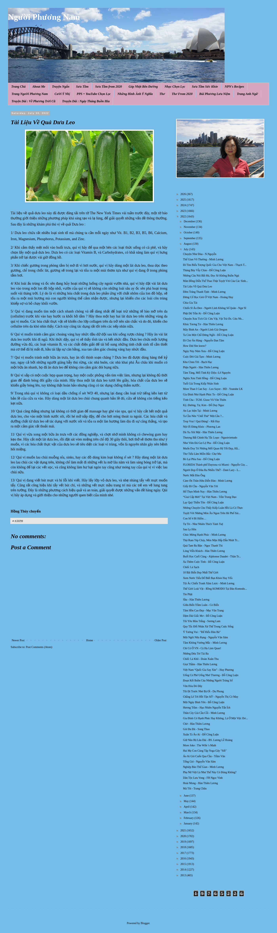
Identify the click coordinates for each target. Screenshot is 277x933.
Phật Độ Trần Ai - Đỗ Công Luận (201, 313)
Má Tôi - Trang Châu (195, 788)
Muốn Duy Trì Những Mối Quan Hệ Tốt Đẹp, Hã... (211, 448)
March (188, 812)
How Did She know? (194, 345)
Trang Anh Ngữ (247, 94)
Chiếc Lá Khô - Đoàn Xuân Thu (201, 658)
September (190, 238)
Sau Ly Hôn (189, 529)
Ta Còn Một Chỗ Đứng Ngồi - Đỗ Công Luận (208, 334)
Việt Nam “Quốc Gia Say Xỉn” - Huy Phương (208, 669)
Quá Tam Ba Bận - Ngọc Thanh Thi (203, 545)
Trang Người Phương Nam (29, 94)
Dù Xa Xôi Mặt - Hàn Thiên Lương (202, 432)
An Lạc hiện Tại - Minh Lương (200, 410)
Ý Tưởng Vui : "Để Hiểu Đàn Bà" (202, 632)
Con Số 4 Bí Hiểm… (194, 518)
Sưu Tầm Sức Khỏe (205, 86)
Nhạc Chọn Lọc (175, 86)
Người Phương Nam (44, 17)
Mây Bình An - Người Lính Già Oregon (205, 329)
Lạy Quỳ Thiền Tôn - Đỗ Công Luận (203, 502)
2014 (183, 869)
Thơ (162, 94)
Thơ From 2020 (182, 94)
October (188, 232)
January (188, 823)
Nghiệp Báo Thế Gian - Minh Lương (203, 766)
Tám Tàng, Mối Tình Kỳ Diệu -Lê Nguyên (207, 372)
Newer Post (18, 640)
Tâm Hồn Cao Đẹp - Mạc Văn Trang (203, 610)
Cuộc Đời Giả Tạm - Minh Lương (201, 356)
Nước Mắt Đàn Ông (194, 475)
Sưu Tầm (82, 86)
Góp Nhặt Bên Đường (143, 86)
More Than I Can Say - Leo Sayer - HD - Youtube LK (213, 388)
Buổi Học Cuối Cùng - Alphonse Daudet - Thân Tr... (212, 556)
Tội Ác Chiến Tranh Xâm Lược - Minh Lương (208, 583)
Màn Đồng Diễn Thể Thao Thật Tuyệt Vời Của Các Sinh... (215, 280)
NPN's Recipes (234, 86)
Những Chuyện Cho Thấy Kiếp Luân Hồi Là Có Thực (213, 507)
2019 (183, 841)
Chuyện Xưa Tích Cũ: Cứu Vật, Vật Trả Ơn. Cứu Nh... (213, 318)
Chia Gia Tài (190, 302)
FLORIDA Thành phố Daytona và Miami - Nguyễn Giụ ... (215, 464)
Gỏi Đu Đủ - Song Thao (196, 729)
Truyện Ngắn (60, 86)
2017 (183, 853)
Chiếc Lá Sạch (191, 567)
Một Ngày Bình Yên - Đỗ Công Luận (203, 702)
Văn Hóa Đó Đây (192, 686)
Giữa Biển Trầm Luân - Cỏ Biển (201, 604)
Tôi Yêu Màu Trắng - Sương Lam (201, 621)
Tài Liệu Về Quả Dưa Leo (197, 286)
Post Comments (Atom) (39, 647)
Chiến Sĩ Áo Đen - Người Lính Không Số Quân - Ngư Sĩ (214, 308)
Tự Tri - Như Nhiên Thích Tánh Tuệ (203, 524)
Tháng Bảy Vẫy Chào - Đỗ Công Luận (204, 270)
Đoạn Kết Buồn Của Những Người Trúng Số (208, 680)
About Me (38, 86)
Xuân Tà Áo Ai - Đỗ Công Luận (201, 734)
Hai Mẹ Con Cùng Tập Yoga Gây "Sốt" (205, 750)
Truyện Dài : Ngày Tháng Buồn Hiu (86, 101)
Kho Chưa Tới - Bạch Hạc (197, 362)
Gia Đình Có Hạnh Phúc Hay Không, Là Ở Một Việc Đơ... (215, 718)
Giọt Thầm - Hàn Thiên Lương (200, 664)
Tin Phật (187, 594)
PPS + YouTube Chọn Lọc (94, 94)
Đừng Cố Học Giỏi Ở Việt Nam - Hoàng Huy (208, 297)
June (186, 795)
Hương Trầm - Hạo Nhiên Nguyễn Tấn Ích (206, 707)
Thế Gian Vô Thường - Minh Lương (203, 259)
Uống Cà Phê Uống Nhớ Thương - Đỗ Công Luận (210, 675)
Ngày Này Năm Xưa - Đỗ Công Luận (204, 351)
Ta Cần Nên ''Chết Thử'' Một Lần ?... (203, 416)
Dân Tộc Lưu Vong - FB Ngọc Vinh (203, 777)
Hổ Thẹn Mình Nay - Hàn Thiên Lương (205, 491)
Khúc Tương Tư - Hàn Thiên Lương (203, 324)
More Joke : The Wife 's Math (199, 745)
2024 (183, 205)
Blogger (145, 923)
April (187, 806)
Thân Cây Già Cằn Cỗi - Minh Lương (204, 712)
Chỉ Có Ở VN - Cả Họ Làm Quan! (202, 648)
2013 (183, 875)
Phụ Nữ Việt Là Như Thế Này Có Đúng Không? (209, 772)
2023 (183, 210)
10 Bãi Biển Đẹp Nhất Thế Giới (200, 572)
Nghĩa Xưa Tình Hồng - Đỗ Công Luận (205, 378)
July (186, 249)
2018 (183, 847)
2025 (183, 199)
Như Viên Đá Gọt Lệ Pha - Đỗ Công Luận (206, 442)
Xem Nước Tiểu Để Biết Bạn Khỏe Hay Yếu (207, 578)
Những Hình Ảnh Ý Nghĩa (135, 94)
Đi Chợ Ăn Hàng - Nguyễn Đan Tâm (203, 340)
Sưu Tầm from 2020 (108, 86)
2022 (183, 216)
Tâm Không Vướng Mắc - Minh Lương (205, 642)
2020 (183, 836)
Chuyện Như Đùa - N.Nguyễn (199, 254)
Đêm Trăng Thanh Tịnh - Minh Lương (204, 291)
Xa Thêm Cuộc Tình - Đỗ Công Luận (203, 561)
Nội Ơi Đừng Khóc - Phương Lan (201, 426)
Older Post (161, 640)
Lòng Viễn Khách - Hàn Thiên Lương (204, 550)
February (189, 817)
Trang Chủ (18, 86)
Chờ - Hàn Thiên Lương (196, 723)
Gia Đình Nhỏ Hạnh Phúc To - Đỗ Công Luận (208, 394)
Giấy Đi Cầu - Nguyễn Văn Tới (200, 486)
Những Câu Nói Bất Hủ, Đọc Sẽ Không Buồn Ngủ (211, 275)
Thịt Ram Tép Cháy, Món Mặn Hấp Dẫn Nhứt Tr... (211, 540)
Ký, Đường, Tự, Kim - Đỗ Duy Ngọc (203, 405)
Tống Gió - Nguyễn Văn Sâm (199, 761)
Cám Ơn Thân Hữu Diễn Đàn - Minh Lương (207, 480)
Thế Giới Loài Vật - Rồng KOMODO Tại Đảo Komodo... (215, 588)
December (190, 221)
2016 (183, 858)
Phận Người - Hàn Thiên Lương (201, 367)
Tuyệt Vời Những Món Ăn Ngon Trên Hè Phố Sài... (211, 513)
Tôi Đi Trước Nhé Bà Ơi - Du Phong (203, 691)
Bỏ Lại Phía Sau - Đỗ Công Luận (201, 459)
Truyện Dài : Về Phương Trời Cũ (33, 101)
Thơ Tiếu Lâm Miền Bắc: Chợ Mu (202, 453)
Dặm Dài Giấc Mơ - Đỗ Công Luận (202, 615)
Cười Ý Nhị (62, 94)
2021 (183, 830)
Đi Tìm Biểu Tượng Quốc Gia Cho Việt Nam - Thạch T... (214, 264)
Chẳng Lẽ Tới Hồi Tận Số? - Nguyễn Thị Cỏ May (210, 696)
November (190, 226)
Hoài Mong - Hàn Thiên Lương (200, 783)
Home (89, 640)
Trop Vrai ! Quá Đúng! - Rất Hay (201, 421)
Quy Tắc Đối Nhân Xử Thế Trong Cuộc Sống (208, 626)
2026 (183, 194)
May (186, 801)
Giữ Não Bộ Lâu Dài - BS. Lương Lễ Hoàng (207, 740)
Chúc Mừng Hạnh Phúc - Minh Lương (204, 534)
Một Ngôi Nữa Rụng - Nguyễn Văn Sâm (205, 637)
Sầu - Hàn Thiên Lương (196, 599)
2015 (183, 864)
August (188, 243)
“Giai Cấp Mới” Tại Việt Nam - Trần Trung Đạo (209, 496)
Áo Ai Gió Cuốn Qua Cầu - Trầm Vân (204, 756)
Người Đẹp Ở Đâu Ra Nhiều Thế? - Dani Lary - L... (212, 470)
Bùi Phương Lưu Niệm (214, 94)
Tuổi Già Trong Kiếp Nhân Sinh (201, 383)
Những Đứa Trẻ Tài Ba (196, 653)
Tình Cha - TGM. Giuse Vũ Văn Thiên (204, 399)
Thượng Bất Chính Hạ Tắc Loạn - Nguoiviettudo (210, 437)
